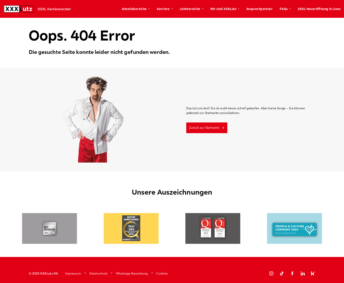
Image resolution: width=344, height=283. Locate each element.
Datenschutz (98, 273)
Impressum (73, 273)
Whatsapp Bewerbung (132, 273)
